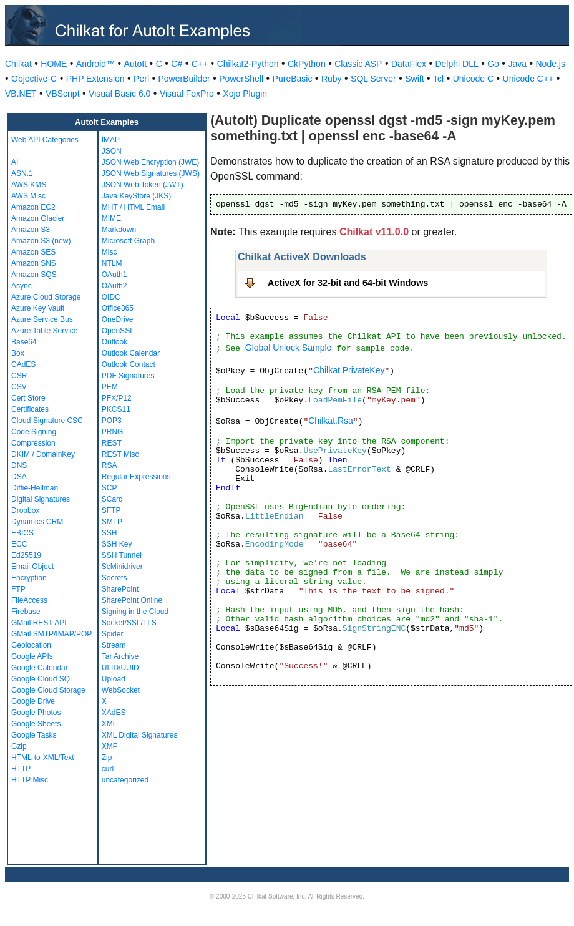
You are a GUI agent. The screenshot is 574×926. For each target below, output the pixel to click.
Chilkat (18, 64)
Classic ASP (358, 64)
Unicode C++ (528, 79)
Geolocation (31, 645)
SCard (112, 499)
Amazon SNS (33, 263)
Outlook (114, 342)
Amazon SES (33, 252)
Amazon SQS (34, 274)
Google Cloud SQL (42, 679)
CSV (19, 387)
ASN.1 (22, 173)
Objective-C (34, 79)
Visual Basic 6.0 (119, 94)
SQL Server (373, 79)
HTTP (21, 768)
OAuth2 (114, 285)
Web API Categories (45, 139)
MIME (111, 218)
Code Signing (33, 431)
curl (108, 768)
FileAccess (29, 600)
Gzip (19, 746)
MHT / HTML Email (133, 207)
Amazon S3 (30, 229)
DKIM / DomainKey (43, 454)
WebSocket (121, 690)
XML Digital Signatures (140, 735)
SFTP (111, 510)
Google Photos (36, 712)
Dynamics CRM (37, 521)
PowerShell (241, 79)
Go (493, 64)
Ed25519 (26, 555)
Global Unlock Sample (288, 348)
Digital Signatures (40, 499)
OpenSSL (118, 330)
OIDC (111, 297)
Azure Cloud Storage (45, 297)
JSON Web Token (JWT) (142, 184)
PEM (110, 387)
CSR (19, 375)
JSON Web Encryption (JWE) (150, 162)
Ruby (331, 79)
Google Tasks (34, 735)
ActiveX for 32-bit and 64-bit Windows (348, 283)
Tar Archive (120, 656)
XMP (110, 746)
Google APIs (32, 656)
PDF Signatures (128, 375)
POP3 (112, 420)
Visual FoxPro (187, 94)
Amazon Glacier (37, 218)
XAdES (114, 712)
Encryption (29, 577)
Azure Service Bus (42, 319)
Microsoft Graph (128, 240)
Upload (113, 679)
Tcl (438, 79)
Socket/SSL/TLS (129, 622)
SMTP (112, 521)
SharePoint (120, 589)
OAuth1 (114, 274)
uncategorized (125, 780)
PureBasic (293, 79)
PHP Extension (95, 79)
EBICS (22, 533)
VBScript (62, 94)
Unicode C (473, 79)
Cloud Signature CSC (47, 420)
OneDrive (118, 319)
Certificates (30, 409)
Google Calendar (39, 667)
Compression (33, 443)
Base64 (24, 342)
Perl (141, 79)
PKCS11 (116, 409)
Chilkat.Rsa (330, 421)
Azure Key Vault (37, 308)
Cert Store (28, 398)
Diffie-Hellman (34, 488)
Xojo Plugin (245, 94)
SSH (109, 533)
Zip (107, 757)
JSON (112, 151)
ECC (19, 544)
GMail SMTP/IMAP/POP (51, 634)
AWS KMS (28, 184)
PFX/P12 (117, 398)
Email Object (32, 566)
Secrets (114, 577)
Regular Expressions (136, 476)
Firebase (26, 611)
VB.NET (21, 94)
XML (109, 723)
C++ (200, 64)
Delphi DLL (456, 64)
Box (17, 353)
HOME (54, 64)
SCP (109, 488)
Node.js (550, 64)
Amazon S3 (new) (41, 240)
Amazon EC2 (33, 207)
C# (176, 64)
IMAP (111, 139)
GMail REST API (38, 622)
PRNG (113, 431)
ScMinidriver (122, 566)
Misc (109, 252)
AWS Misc (28, 196)
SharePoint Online (132, 600)
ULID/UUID (120, 667)
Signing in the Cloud (135, 611)
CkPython (307, 64)
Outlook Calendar (131, 353)
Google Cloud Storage (48, 690)
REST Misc (120, 454)
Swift (414, 79)
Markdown (119, 229)
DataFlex (408, 64)
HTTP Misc (29, 780)
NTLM (112, 263)
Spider (113, 634)
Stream (114, 645)
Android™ (95, 64)
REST (112, 443)
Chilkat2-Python (248, 64)
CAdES (23, 364)
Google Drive (33, 701)
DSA (19, 476)
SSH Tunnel (122, 555)
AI (14, 162)
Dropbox (25, 510)
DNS (19, 465)
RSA (109, 465)
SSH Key (117, 544)
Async (21, 285)
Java (517, 64)
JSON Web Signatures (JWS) (151, 173)
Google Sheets (36, 723)
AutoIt (135, 64)
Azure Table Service (44, 330)
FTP (18, 589)
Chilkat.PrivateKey (348, 370)
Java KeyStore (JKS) (136, 196)
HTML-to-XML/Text (42, 757)
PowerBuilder (184, 79)
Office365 (118, 308)
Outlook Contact (128, 364)
